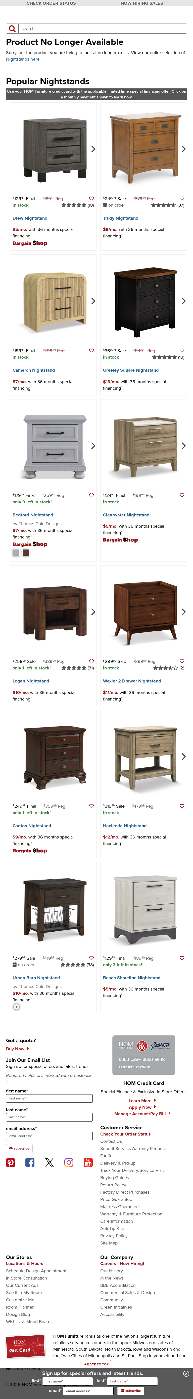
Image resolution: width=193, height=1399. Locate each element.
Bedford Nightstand (33, 515)
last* (127, 1381)
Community (111, 1300)
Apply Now (140, 1107)
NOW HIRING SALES (142, 3)
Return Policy (113, 1185)
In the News (112, 1278)
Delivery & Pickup (117, 1163)
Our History (111, 1271)
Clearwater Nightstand (126, 515)
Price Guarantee (116, 1199)
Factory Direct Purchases (125, 1192)
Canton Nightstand (32, 825)
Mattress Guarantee (119, 1206)
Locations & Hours (24, 1263)
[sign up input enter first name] (49, 1098)
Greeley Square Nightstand (131, 370)
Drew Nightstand (30, 218)
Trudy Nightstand (120, 218)
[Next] (92, 148)
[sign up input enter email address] (49, 1136)
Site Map (109, 1243)
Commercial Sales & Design (127, 1292)
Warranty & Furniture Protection (131, 1214)
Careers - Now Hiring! (122, 1263)
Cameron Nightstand (34, 370)
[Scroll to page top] (96, 1364)
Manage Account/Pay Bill (140, 1113)
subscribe (131, 1390)
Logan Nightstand (31, 681)
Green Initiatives (116, 1307)
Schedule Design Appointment (36, 1271)
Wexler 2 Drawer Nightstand (132, 681)
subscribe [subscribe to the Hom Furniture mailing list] (19, 1148)
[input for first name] (67, 1381)
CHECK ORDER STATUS (51, 3)
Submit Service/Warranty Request (133, 1148)
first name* (17, 1091)
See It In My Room (24, 1292)
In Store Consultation (26, 1278)
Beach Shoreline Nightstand (132, 977)
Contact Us (111, 1141)
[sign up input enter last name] (49, 1117)
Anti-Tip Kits (112, 1228)
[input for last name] (132, 1381)
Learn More (140, 1100)
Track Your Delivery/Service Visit (132, 1170)
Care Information (116, 1221)
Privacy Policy (114, 1235)
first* (62, 1381)
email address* (21, 1128)
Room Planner (20, 1307)
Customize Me (20, 1300)
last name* (17, 1109)
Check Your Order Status (125, 1134)
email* (81, 1391)
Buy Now (15, 1049)
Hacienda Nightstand (125, 825)
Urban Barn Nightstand (36, 977)
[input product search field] (102, 29)
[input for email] (88, 1391)
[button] (91, 198)
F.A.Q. (106, 1156)
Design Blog (18, 1314)
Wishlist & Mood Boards (29, 1321)
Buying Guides (114, 1177)
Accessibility (112, 1314)
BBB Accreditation (118, 1285)
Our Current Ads (22, 1285)
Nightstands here (22, 59)
